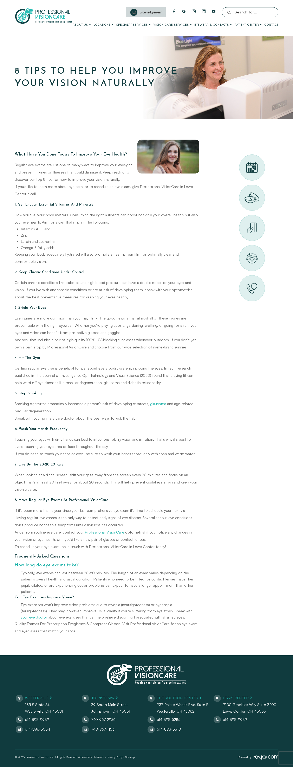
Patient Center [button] (248, 24)
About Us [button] (82, 24)
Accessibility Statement (91, 757)
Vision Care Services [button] (172, 24)
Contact (271, 24)
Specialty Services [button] (133, 24)
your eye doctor (34, 617)
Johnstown (103, 697)
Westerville (37, 697)
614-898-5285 (169, 719)
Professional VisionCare (104, 532)
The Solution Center (179, 697)
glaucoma (158, 403)
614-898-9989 (37, 719)
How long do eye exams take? (48, 565)
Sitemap (130, 757)
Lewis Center (236, 697)
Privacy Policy (115, 757)
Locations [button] (103, 24)
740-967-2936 (103, 719)
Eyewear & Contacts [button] (213, 24)
